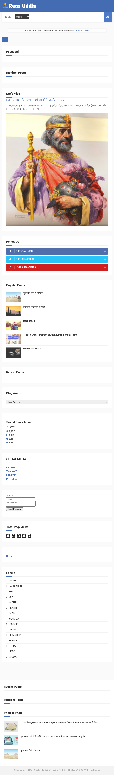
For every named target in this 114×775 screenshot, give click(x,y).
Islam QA (14, 620)
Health (13, 609)
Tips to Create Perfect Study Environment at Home (50, 334)
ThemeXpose (32, 771)
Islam (12, 614)
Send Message (15, 510)
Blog (11, 592)
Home (7, 17)
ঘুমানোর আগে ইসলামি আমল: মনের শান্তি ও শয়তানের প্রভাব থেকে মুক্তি (53, 737)
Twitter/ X (11, 471)
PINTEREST (12, 479)
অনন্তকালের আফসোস (33, 348)
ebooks (13, 658)
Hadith (13, 603)
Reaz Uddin (29, 321)
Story (12, 647)
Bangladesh (16, 587)
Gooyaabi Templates (89, 771)
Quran (12, 630)
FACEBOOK (12, 467)
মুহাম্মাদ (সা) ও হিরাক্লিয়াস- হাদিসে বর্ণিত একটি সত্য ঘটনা (36, 99)
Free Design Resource (50, 771)
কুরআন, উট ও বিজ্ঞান (33, 293)
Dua (11, 598)
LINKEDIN (11, 475)
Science (13, 641)
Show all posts (82, 30)
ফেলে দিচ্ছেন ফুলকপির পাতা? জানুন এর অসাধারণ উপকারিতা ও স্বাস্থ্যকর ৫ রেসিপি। (59, 723)
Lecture (13, 625)
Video (12, 652)
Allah (12, 581)
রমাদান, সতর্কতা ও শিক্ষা (34, 307)
